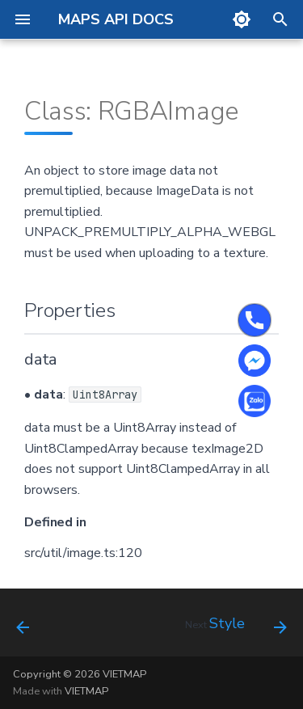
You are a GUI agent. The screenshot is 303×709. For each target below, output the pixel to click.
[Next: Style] (233, 627)
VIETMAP (86, 691)
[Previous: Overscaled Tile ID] (23, 627)
